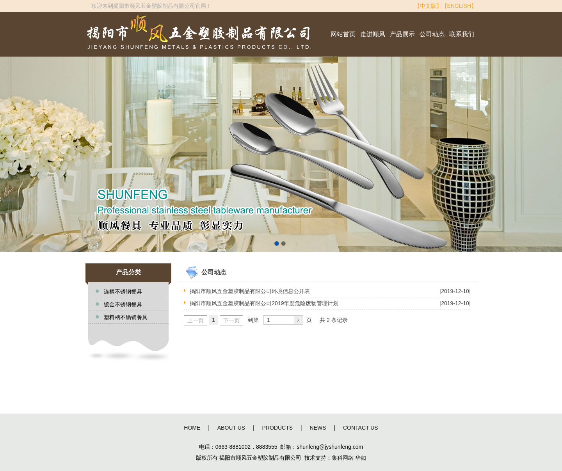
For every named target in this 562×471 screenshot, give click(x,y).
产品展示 (402, 34)
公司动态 (432, 34)
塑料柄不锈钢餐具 (126, 317)
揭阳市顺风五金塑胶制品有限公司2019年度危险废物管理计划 (264, 303)
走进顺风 (372, 34)
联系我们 (461, 34)
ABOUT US (231, 428)
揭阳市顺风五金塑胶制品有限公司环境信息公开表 (250, 291)
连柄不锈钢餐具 (123, 291)
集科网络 (343, 458)
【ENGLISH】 (459, 6)
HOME (192, 428)
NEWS (318, 428)
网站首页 (343, 34)
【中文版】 (428, 6)
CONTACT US (360, 428)
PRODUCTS (277, 428)
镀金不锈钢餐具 (123, 304)
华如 (360, 458)
